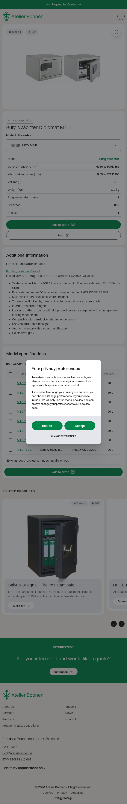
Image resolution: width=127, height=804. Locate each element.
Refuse (47, 426)
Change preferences (63, 436)
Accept (80, 426)
